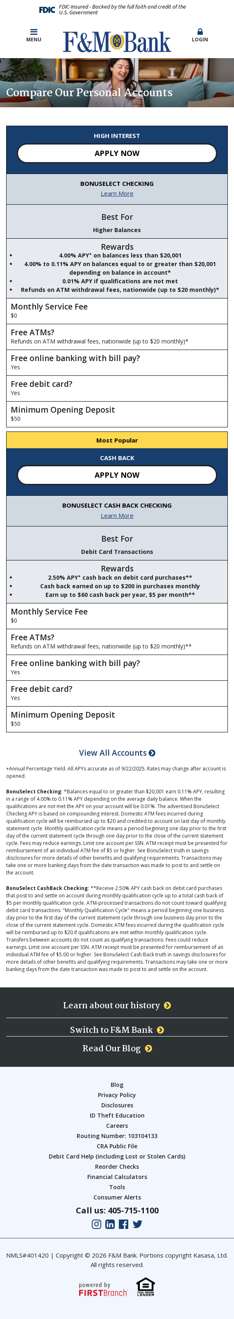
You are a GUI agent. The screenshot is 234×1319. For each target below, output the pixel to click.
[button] (200, 36)
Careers (117, 1125)
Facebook (123, 1224)
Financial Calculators (117, 1177)
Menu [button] (33, 35)
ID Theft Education (117, 1115)
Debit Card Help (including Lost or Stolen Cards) (117, 1156)
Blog (117, 1085)
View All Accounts (117, 753)
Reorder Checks (117, 1166)
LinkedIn (110, 1224)
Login (200, 35)
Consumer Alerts (117, 1197)
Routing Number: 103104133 (117, 1136)
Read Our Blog (111, 1049)
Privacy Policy (117, 1095)
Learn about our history (111, 1006)
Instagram (96, 1224)
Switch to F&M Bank (111, 1030)
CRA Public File (117, 1146)
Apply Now (117, 153)
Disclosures (117, 1105)
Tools (117, 1187)
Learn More (117, 193)
